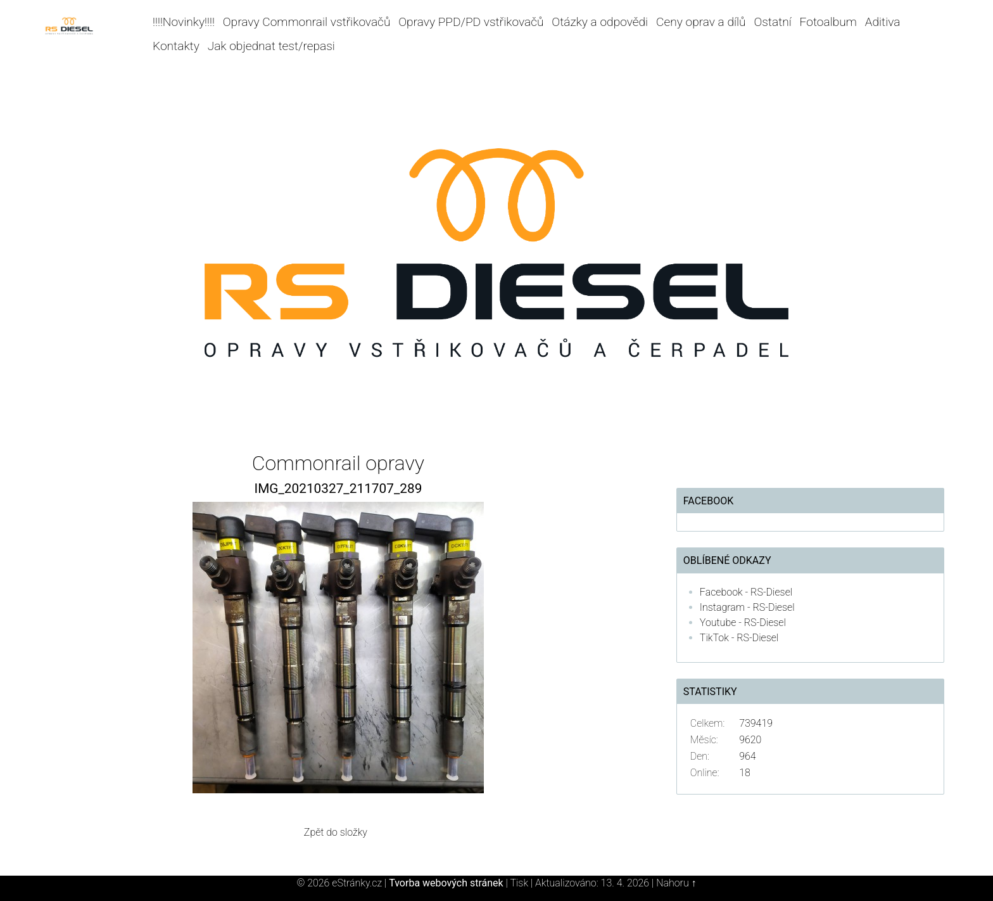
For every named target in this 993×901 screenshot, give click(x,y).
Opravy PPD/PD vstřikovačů (470, 22)
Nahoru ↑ (676, 883)
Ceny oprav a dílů (701, 22)
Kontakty (176, 46)
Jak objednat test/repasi (271, 46)
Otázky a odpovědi (600, 22)
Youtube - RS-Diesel (743, 623)
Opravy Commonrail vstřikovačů (307, 22)
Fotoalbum (828, 22)
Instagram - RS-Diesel (747, 607)
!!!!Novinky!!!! (184, 22)
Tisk (519, 883)
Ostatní (772, 22)
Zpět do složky (335, 832)
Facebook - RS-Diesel (746, 592)
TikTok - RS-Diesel (739, 638)
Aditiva (883, 22)
